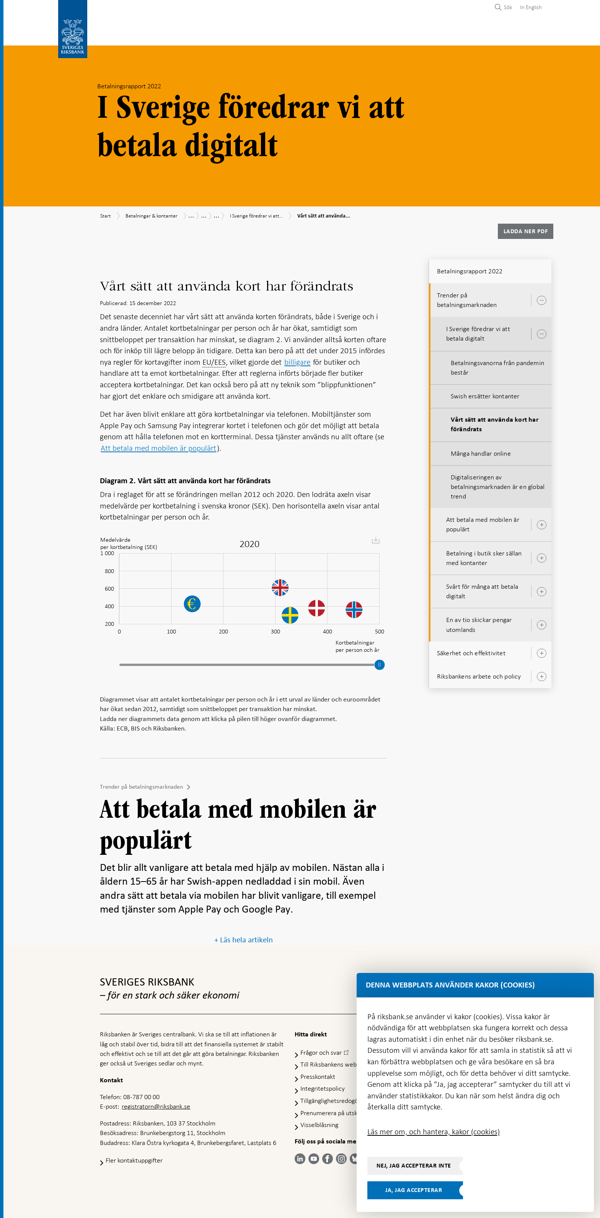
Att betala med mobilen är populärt (158, 446)
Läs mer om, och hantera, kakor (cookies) (433, 1132)
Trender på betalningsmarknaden (141, 784)
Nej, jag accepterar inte (414, 1166)
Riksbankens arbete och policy (479, 674)
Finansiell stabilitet (316, 33)
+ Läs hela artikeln (243, 938)
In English (531, 7)
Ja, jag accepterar (413, 1190)
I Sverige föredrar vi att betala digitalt (478, 331)
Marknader (377, 33)
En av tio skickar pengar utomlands (479, 622)
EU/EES (214, 360)
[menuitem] (529, 7)
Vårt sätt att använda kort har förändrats (494, 422)
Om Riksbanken (499, 33)
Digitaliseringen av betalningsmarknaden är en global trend (498, 484)
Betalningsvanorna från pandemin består (497, 365)
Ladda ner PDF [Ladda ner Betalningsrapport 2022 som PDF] (526, 229)
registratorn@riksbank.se (156, 1104)
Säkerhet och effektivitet (471, 650)
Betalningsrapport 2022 (469, 269)
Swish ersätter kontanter (485, 394)
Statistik (113, 33)
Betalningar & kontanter (177, 33)
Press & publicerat (436, 33)
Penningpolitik (251, 33)
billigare (297, 360)
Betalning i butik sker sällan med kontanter (484, 556)
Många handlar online (481, 451)
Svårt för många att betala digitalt (482, 589)
